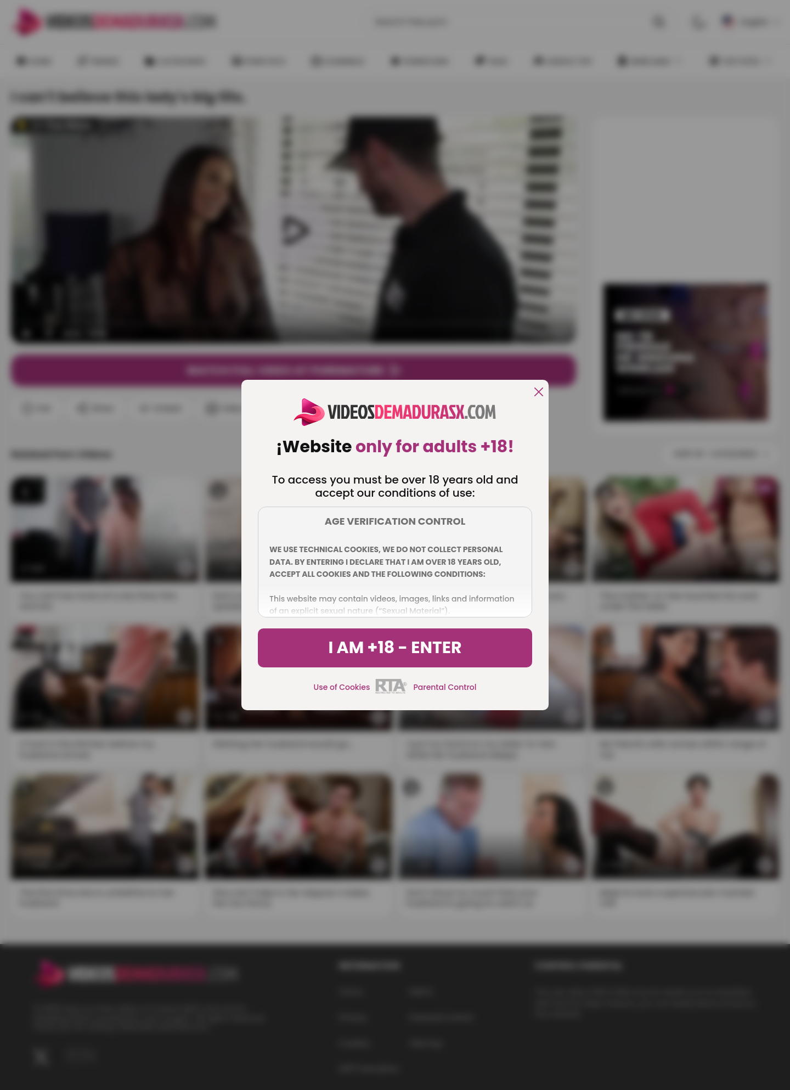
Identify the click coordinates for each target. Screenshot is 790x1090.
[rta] (391, 692)
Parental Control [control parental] (444, 687)
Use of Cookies (342, 687)
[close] (538, 392)
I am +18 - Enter (394, 647)
